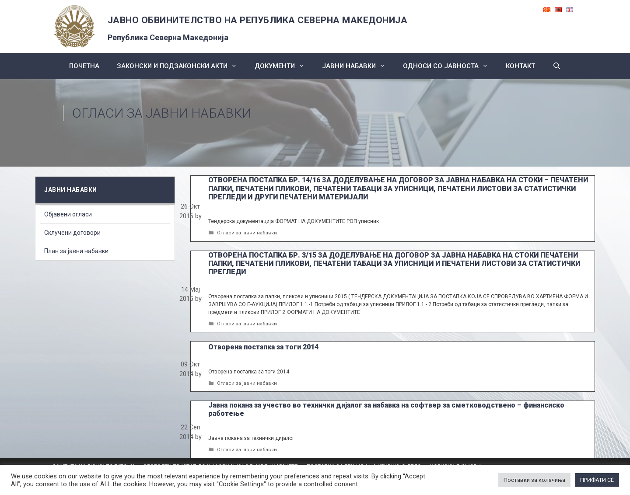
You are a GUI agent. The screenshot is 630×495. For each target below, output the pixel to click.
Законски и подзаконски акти (181, 66)
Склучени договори (72, 232)
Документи (284, 66)
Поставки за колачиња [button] (534, 480)
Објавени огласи (68, 214)
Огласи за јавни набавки (247, 233)
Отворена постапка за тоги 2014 (263, 347)
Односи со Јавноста (450, 66)
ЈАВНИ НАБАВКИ (358, 66)
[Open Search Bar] (557, 66)
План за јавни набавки (76, 251)
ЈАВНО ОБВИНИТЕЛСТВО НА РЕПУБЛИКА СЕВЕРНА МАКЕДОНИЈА (258, 20)
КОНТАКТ (520, 66)
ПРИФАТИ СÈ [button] (597, 480)
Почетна (84, 66)
